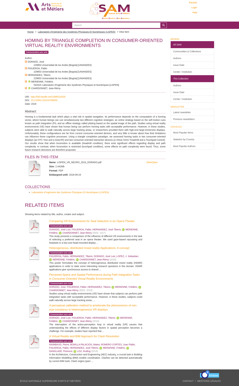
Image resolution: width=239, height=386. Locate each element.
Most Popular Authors (184, 146)
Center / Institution (182, 72)
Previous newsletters (184, 119)
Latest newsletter (182, 112)
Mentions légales (209, 381)
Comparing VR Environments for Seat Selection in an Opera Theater (92, 221)
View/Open (152, 162)
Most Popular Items (183, 132)
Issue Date (178, 65)
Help (194, 12)
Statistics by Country (184, 139)
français (193, 2)
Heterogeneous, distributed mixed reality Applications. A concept (89, 248)
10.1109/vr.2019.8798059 (44, 100)
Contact (188, 381)
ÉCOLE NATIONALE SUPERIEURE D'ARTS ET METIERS (50, 381)
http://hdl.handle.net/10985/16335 (48, 96)
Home (30, 32)
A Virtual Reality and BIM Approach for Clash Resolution (84, 336)
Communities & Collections (187, 51)
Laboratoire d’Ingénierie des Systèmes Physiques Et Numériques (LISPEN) (76, 32)
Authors (177, 58)
